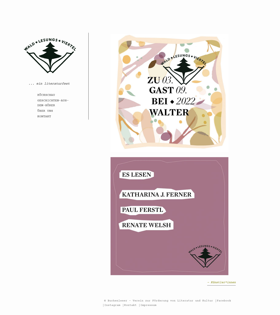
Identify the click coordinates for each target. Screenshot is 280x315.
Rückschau (46, 95)
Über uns (45, 111)
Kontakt (44, 116)
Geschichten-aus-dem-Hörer (53, 103)
